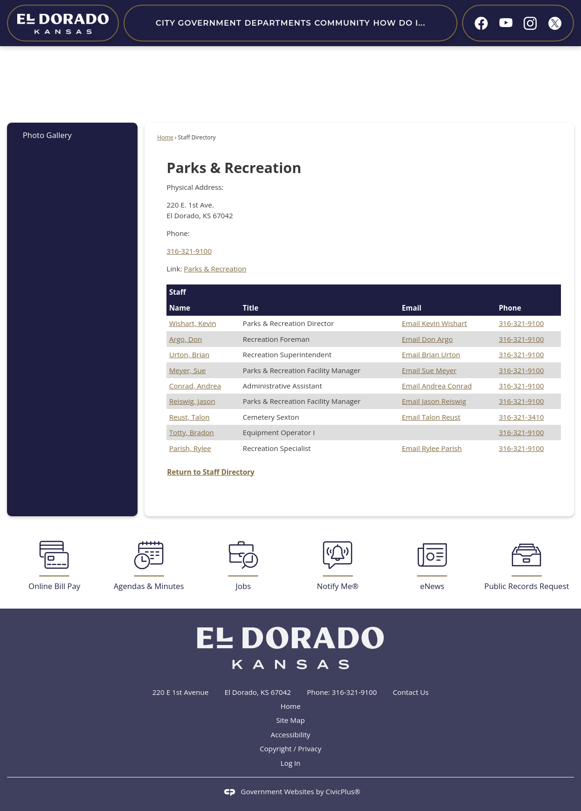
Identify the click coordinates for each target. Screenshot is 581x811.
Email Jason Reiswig (434, 401)
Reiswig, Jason (192, 401)
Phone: (177, 233)
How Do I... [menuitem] (399, 23)
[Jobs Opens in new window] (243, 566)
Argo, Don (185, 339)
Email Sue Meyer (429, 370)
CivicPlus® (342, 791)
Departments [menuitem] (277, 23)
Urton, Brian (189, 354)
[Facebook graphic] (481, 23)
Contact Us (411, 692)
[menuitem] (72, 135)
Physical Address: (194, 187)
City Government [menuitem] (199, 23)
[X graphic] (554, 23)
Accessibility (291, 734)
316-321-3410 (521, 417)
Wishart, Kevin (192, 323)
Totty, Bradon (191, 432)
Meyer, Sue (187, 370)
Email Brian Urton (431, 354)
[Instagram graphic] (530, 23)
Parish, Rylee (190, 448)
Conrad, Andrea (195, 385)
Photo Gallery (47, 135)
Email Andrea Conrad (437, 385)
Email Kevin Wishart (434, 323)
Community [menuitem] (342, 23)
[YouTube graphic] (505, 22)
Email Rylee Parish (432, 448)
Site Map (290, 720)
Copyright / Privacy (290, 748)
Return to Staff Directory (210, 472)
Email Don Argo (427, 339)
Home (165, 137)
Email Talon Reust (431, 417)
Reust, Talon (189, 417)
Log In (291, 763)
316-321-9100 (189, 251)
